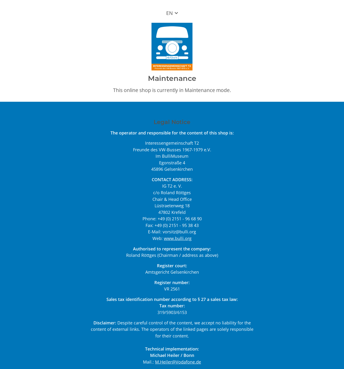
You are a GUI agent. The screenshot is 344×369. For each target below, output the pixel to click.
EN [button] (169, 13)
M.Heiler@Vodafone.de (178, 362)
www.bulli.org (178, 238)
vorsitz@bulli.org (179, 232)
